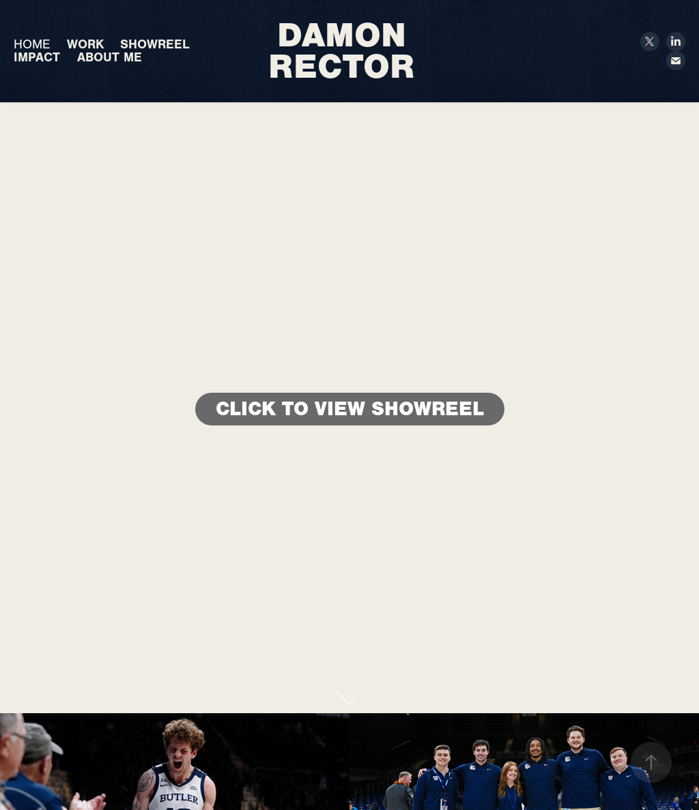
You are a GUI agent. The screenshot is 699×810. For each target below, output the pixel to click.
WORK (85, 44)
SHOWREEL (155, 44)
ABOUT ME (109, 57)
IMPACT (37, 57)
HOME (32, 44)
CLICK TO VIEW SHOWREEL (350, 408)
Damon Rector (342, 51)
